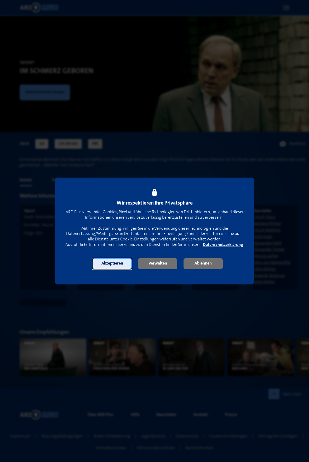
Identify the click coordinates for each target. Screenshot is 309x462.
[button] (112, 263)
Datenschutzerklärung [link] (223, 244)
